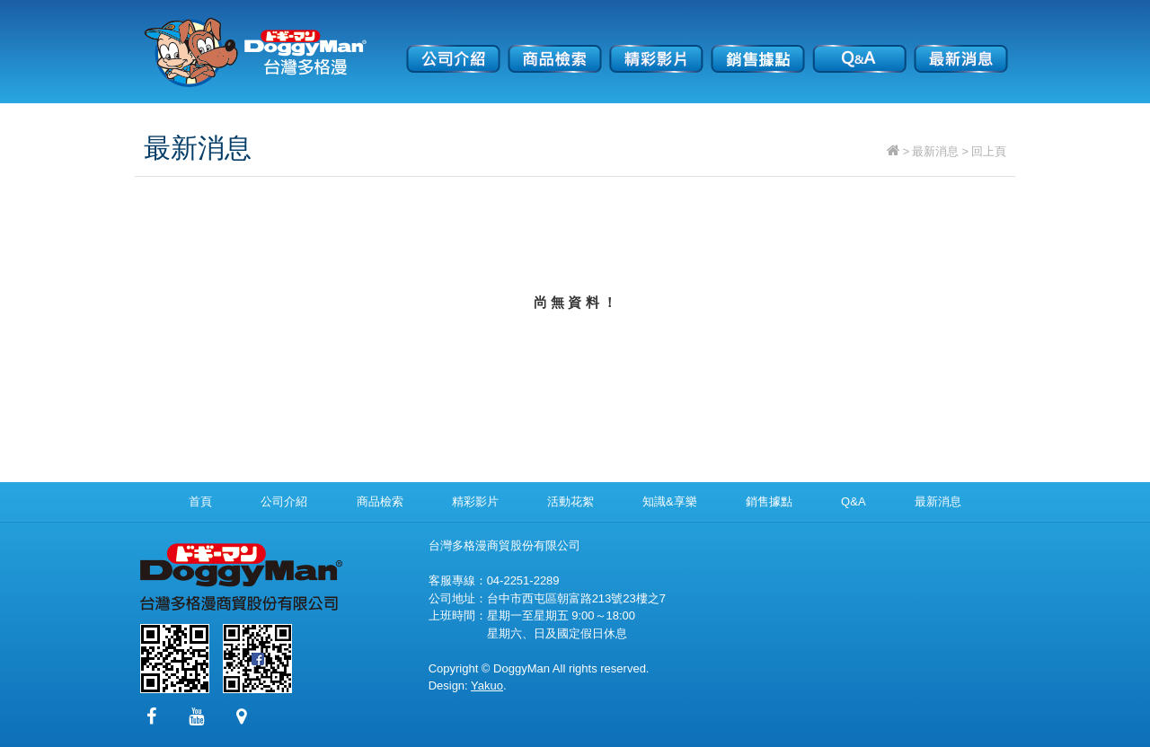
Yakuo (487, 685)
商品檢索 (555, 47)
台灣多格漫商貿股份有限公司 (256, 51)
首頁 (200, 501)
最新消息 (961, 47)
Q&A (859, 47)
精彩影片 (656, 47)
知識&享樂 (669, 501)
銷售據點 (758, 47)
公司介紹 (453, 47)
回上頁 (988, 151)
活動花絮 (570, 501)
